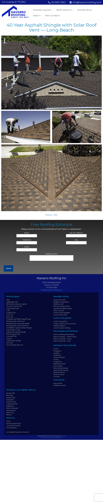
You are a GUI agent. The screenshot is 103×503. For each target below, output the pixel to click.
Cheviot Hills (10, 397)
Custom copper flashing (61, 328)
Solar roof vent (58, 311)
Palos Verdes (58, 366)
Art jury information (60, 315)
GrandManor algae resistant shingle (19, 328)
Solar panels (57, 383)
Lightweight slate (12, 302)
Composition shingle (13, 341)
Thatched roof (58, 304)
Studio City (10, 413)
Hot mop (9, 343)
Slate (8, 300)
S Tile (8, 311)
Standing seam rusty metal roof (17, 326)
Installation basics (59, 385)
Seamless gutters (59, 326)
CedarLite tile (11, 336)
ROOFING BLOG (84, 10)
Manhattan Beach (59, 364)
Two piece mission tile (14, 306)
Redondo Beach (59, 372)
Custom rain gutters (60, 321)
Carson (56, 349)
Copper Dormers (59, 300)
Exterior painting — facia (62, 341)
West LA (9, 415)
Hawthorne (57, 355)
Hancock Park (11, 402)
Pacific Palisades (12, 408)
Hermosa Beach (59, 357)
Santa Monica (11, 410)
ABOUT (37, 15)
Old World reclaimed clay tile (16, 304)
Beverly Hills (10, 393)
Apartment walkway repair (62, 308)
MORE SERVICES (65, 10)
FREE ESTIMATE (52, 15)
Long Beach (57, 362)
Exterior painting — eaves (62, 339)
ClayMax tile (11, 313)
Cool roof (9, 315)
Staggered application (61, 302)
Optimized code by (47, 437)
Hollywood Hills (11, 404)
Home (8, 421)
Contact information (13, 426)
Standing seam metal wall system (18, 323)
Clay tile (9, 338)
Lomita (55, 359)
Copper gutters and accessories (64, 324)
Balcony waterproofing (61, 306)
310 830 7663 (57, 2)
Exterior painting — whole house (64, 337)
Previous (48, 215)
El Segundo (57, 351)
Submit (8, 268)
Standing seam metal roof (15, 321)
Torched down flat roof (14, 345)
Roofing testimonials (13, 423)
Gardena (56, 353)
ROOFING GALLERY (43, 10)
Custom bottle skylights (61, 313)
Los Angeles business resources (17, 432)
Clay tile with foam (12, 308)
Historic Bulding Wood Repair (63, 334)
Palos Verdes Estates (60, 368)
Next (55, 215)
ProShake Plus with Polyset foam (18, 319)
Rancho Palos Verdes (60, 370)
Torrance (56, 377)
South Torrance (58, 374)
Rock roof (9, 317)
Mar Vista (9, 395)
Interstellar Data (57, 437)
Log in (64, 436)
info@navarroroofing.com (85, 2)
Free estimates (11, 428)
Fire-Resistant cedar (13, 334)
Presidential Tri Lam (13, 330)
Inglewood (10, 406)
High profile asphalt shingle (16, 332)
